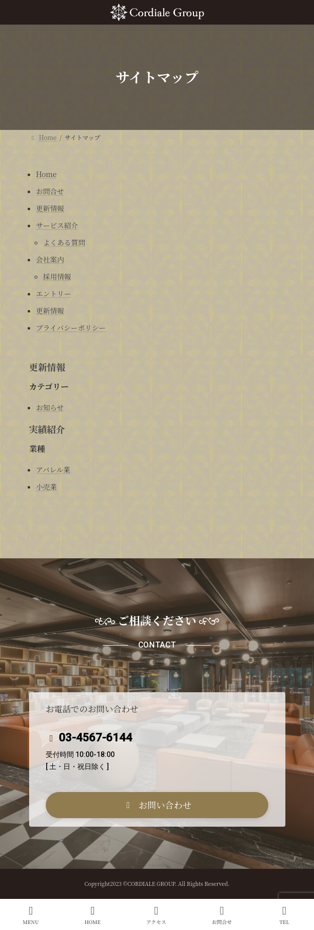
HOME (92, 915)
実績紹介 (47, 428)
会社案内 (50, 259)
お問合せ (50, 191)
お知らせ (50, 407)
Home (46, 174)
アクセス (156, 915)
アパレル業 (53, 469)
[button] (157, 805)
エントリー (53, 293)
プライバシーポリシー (71, 328)
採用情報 (57, 276)
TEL (284, 915)
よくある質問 (64, 242)
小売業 (46, 487)
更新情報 (50, 208)
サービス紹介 (57, 225)
